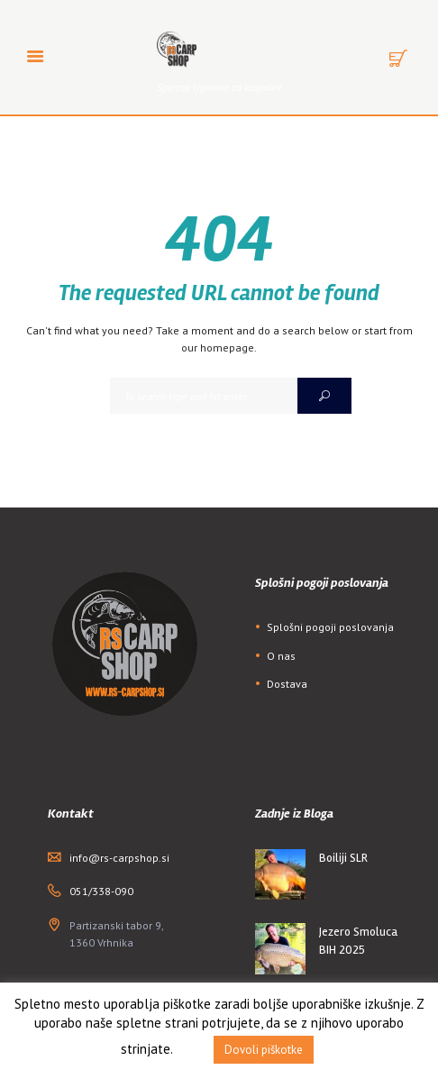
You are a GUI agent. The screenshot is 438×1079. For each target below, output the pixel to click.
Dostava (287, 683)
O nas (281, 656)
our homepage (217, 347)
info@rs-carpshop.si (119, 857)
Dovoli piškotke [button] (263, 1049)
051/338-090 (101, 891)
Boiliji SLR (343, 857)
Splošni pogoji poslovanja (330, 627)
